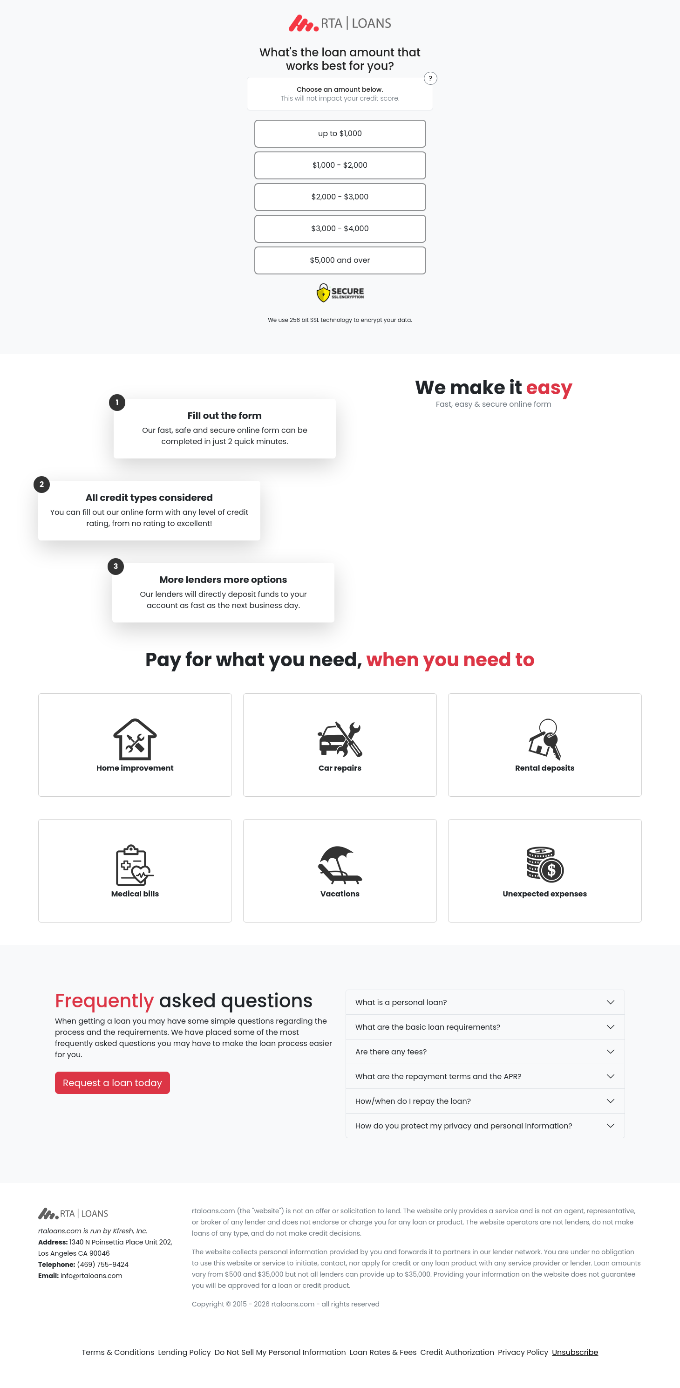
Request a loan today (112, 1082)
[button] (430, 78)
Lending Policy (184, 1352)
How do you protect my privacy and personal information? (463, 1126)
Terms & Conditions (118, 1352)
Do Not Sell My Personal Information (280, 1352)
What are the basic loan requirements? (427, 1027)
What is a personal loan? (401, 1002)
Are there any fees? (391, 1051)
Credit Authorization (458, 1352)
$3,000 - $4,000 (339, 228)
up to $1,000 (340, 133)
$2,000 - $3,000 (340, 196)
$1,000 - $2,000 (340, 165)
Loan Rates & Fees (383, 1352)
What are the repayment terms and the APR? (438, 1076)
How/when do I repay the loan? (413, 1101)
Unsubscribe (575, 1352)
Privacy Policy (523, 1352)
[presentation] (340, 293)
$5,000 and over (340, 260)
